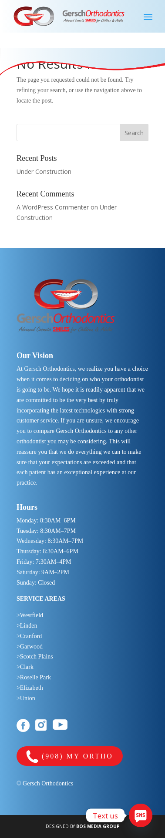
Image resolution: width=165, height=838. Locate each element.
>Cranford (29, 636)
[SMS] (140, 815)
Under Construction (44, 171)
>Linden (27, 625)
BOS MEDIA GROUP (98, 826)
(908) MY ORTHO (69, 757)
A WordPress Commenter (53, 207)
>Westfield (30, 615)
